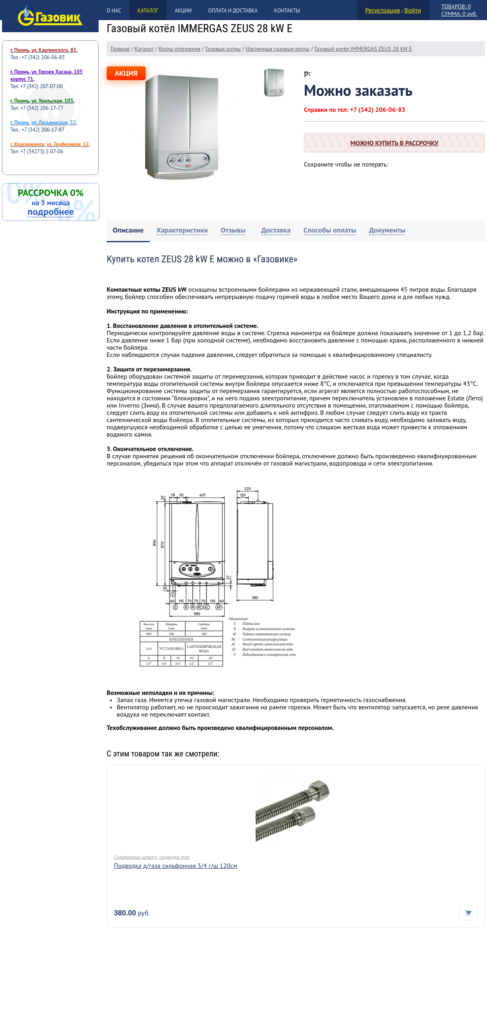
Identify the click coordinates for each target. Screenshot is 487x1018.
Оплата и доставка (233, 10)
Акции (183, 10)
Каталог (148, 10)
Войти (412, 10)
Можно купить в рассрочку (394, 143)
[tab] (128, 230)
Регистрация (382, 10)
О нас (114, 10)
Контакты (287, 10)
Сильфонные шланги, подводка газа (152, 857)
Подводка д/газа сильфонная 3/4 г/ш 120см (175, 865)
